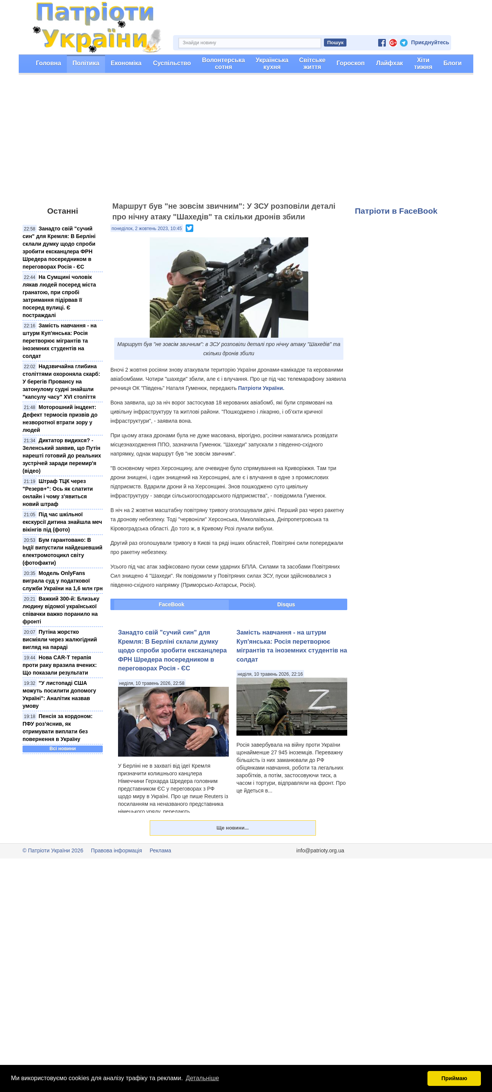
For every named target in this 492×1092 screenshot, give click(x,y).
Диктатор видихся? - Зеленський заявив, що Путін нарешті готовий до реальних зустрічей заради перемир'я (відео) (62, 455)
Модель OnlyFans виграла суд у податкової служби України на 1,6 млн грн (63, 580)
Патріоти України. (261, 388)
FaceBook (171, 604)
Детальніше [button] (202, 1078)
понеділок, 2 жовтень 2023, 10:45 (147, 228)
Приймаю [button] (454, 1078)
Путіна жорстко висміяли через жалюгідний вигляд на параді (60, 639)
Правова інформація (116, 850)
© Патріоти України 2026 (53, 850)
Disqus (286, 604)
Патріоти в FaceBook (396, 210)
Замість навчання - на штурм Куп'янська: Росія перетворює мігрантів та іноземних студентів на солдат (60, 340)
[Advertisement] (246, 141)
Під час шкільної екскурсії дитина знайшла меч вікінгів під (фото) (62, 522)
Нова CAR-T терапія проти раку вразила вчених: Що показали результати (60, 665)
